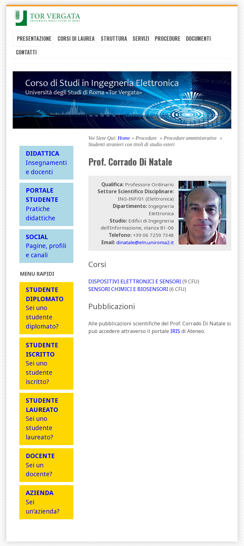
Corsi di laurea (76, 38)
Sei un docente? (40, 464)
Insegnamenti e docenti (46, 162)
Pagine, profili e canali (46, 245)
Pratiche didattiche (42, 204)
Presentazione (34, 38)
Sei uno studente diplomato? (45, 307)
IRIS (175, 330)
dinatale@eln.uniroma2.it (145, 242)
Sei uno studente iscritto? (42, 363)
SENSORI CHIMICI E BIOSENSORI (128, 288)
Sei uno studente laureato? (42, 418)
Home (124, 137)
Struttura (114, 38)
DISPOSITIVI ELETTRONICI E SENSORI (134, 281)
